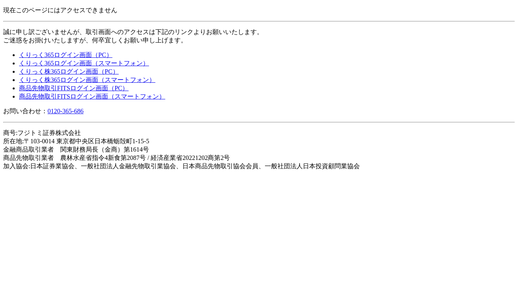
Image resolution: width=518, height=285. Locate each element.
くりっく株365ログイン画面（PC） (69, 71)
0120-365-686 (66, 111)
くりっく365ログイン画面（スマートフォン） (84, 63)
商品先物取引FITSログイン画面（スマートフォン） (92, 96)
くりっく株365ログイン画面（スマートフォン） (87, 79)
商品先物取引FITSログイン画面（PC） (73, 88)
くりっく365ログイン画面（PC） (66, 54)
